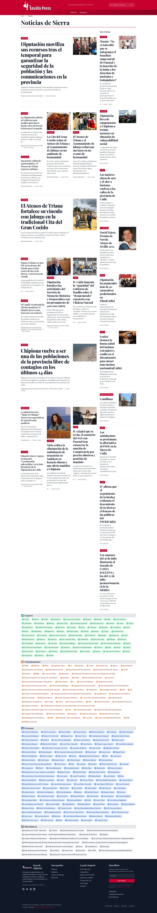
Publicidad (112, 891)
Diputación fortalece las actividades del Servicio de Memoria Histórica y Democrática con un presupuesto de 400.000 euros (58, 294)
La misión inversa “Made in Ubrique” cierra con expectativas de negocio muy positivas (32, 417)
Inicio (22, 16)
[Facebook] (23, 889)
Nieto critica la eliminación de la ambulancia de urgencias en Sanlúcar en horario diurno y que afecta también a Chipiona (58, 457)
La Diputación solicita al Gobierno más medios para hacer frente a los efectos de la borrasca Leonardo (32, 123)
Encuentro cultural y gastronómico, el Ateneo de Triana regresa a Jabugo (31, 165)
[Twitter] (27, 889)
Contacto (83, 886)
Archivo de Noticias (57, 875)
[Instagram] (31, 889)
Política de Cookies (86, 878)
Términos (124, 906)
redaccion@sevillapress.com (44, 907)
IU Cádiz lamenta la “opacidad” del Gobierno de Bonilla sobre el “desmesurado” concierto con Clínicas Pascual (83, 292)
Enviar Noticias (114, 897)
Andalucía (83, 12)
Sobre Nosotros (85, 869)
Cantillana (106, 399)
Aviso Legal (84, 883)
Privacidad (108, 906)
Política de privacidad (123, 887)
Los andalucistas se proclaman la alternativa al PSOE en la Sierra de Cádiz (108, 442)
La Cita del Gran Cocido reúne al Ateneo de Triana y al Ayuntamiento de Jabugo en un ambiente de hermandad (58, 147)
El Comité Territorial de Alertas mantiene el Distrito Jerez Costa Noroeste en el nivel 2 (32, 308)
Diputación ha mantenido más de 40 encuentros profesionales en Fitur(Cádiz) (108, 290)
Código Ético (84, 872)
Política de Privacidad (87, 875)
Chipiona (73, 12)
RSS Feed (54, 878)
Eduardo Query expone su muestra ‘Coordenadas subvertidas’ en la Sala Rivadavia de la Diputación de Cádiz (32, 462)
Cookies (116, 906)
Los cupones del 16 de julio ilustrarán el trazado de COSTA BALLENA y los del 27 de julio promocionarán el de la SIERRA (109, 572)
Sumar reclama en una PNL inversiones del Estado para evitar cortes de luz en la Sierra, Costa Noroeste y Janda (32, 269)
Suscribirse (122, 881)
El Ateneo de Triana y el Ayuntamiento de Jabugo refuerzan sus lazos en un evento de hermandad (83, 147)
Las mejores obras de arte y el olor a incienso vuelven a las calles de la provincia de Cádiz (108, 187)
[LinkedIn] (34, 889)
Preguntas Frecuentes (116, 894)
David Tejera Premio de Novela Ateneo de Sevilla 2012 (107, 239)
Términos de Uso (85, 880)
